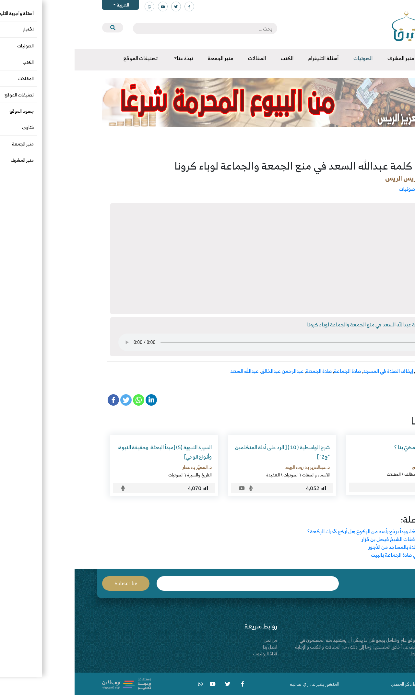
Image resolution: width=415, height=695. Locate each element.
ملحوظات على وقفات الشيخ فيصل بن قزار (330, 539)
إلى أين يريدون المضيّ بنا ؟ (346, 447)
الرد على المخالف (365, 188)
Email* (173, 583)
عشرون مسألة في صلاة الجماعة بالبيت (335, 554)
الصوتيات (333, 188)
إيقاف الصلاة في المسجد (313, 370)
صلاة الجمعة (244, 370)
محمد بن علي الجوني (355, 466)
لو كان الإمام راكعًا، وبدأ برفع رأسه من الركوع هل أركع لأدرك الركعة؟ (303, 531)
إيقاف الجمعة (354, 370)
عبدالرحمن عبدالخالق (207, 370)
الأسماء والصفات (241, 474)
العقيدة (198, 474)
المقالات (319, 474)
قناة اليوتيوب (190, 654)
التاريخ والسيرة (125, 474)
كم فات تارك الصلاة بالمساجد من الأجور (334, 546)
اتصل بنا (195, 647)
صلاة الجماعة (273, 370)
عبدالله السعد (170, 370)
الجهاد (367, 474)
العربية (47, 5)
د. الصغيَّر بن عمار (122, 467)
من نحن (196, 640)
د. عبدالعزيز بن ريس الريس (347, 178)
